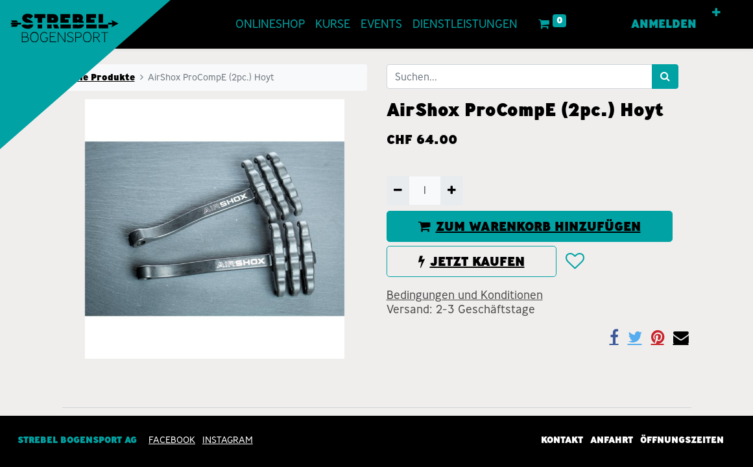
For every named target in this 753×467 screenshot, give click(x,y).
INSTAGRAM (227, 440)
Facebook (172, 440)
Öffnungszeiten (682, 440)
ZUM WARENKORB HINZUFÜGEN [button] (529, 226)
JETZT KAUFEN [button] (471, 261)
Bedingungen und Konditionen (465, 295)
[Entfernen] (398, 191)
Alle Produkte (102, 77)
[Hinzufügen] (451, 191)
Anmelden (664, 24)
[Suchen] (665, 76)
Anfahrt (611, 440)
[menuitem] (270, 24)
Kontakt (562, 440)
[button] (716, 13)
